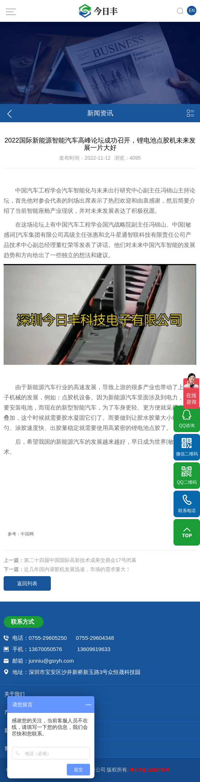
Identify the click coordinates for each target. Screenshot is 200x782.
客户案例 (99, 746)
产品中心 (99, 710)
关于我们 (99, 692)
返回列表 (27, 583)
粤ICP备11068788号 (150, 770)
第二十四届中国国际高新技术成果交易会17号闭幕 (80, 560)
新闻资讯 (99, 728)
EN (192, 10)
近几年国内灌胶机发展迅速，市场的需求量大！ (77, 569)
